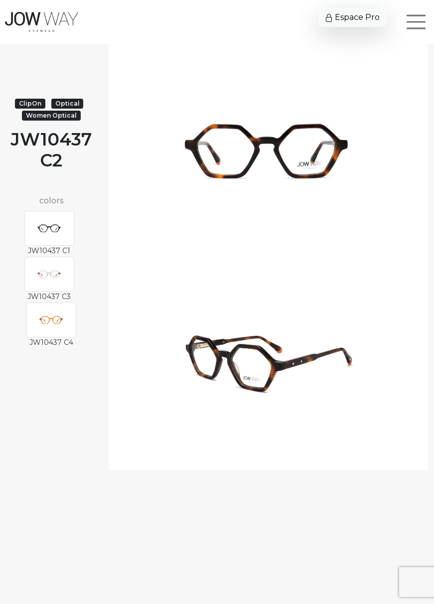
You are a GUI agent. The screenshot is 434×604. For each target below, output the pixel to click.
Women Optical (51, 115)
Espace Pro (352, 17)
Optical (67, 103)
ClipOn (30, 103)
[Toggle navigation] (416, 22)
